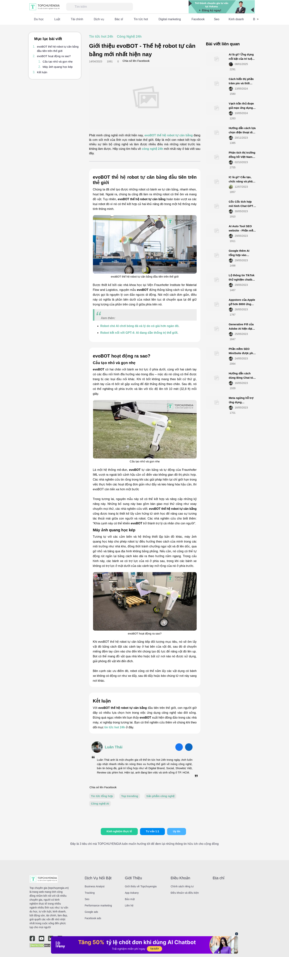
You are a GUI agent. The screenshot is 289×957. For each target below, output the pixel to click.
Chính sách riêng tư (182, 886)
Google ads (91, 911)
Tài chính (77, 19)
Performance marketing (98, 905)
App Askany (132, 892)
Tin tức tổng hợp (102, 796)
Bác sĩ (119, 19)
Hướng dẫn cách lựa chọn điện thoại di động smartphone (242, 132)
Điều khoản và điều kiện (185, 892)
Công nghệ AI (100, 803)
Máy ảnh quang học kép (58, 66)
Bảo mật (130, 899)
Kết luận (42, 72)
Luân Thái (113, 747)
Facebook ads (93, 918)
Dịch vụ (99, 19)
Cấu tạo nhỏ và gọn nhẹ (58, 61)
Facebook (198, 19)
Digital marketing (170, 19)
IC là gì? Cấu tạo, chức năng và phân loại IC (241, 181)
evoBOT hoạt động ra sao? (54, 56)
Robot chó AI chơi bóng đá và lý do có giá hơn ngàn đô (139, 326)
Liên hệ (129, 905)
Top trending (129, 796)
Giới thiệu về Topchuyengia (141, 886)
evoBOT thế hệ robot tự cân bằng (168, 135)
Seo (216, 19)
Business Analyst (94, 886)
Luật (57, 19)
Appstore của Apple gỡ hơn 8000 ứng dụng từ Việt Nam (242, 304)
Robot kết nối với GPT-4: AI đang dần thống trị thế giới (139, 332)
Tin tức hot (141, 19)
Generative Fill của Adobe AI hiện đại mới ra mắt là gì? (241, 328)
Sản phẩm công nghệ (160, 796)
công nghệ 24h (152, 148)
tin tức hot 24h (114, 727)
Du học (39, 19)
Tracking (90, 892)
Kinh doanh (236, 19)
